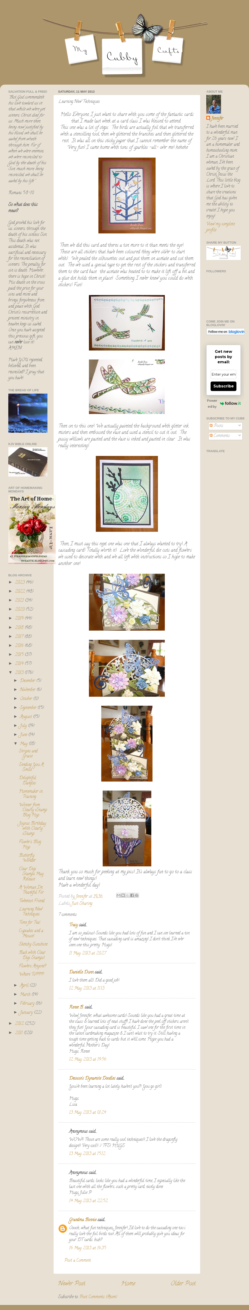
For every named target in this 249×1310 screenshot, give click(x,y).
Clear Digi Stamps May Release (31, 874)
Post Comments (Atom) (98, 1297)
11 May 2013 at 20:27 (87, 953)
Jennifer (217, 119)
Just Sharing (81, 904)
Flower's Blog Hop (30, 845)
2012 (20, 1024)
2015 (20, 655)
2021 (20, 600)
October (26, 699)
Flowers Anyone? (32, 966)
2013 (20, 673)
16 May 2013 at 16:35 (87, 1248)
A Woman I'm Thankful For (31, 890)
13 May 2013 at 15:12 (87, 1154)
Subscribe (223, 386)
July (24, 726)
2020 (20, 609)
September (28, 708)
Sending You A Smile (31, 767)
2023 (20, 582)
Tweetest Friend (31, 901)
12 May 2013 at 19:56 (87, 1059)
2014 (20, 664)
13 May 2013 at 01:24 (87, 1113)
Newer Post (71, 1284)
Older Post (183, 1284)
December (28, 681)
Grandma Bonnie (82, 1220)
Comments (220, 436)
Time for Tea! (29, 922)
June (24, 735)
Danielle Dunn (81, 972)
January (27, 1013)
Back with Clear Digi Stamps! (32, 955)
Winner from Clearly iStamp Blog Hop (33, 810)
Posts (216, 426)
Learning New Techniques (30, 912)
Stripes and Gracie (28, 754)
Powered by (224, 403)
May (24, 744)
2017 (19, 637)
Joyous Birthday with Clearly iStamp (32, 828)
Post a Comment (77, 1260)
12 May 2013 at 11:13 (86, 988)
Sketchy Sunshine (33, 944)
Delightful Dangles (27, 781)
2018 (20, 628)
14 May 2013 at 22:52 (88, 1201)
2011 (19, 1033)
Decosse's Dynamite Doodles (92, 1078)
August (26, 717)
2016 (20, 646)
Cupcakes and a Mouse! (31, 934)
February (28, 1004)
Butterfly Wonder (27, 858)
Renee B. (76, 1007)
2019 (20, 618)
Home (128, 1284)
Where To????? (31, 974)
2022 (20, 591)
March (26, 995)
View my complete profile (220, 227)
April (25, 985)
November (28, 690)
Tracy (73, 925)
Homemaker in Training (30, 794)
